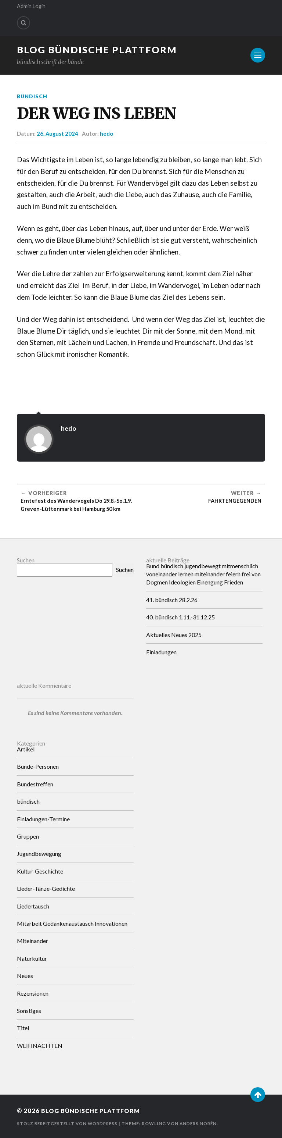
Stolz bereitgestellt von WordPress (69, 1123)
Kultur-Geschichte (40, 871)
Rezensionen (32, 992)
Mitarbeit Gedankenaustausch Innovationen (72, 923)
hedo (106, 133)
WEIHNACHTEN (39, 1045)
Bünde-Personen (38, 766)
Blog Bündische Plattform (97, 49)
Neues (25, 975)
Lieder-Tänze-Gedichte (46, 888)
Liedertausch (33, 905)
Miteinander (32, 940)
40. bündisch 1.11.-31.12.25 (180, 617)
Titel (23, 1027)
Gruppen (28, 836)
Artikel (26, 749)
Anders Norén (203, 1123)
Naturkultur (32, 958)
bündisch (32, 96)
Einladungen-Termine (43, 818)
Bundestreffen (35, 783)
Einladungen (161, 651)
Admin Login (31, 6)
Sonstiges (29, 1010)
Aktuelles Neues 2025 (174, 634)
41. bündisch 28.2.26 (172, 599)
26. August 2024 (58, 133)
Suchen (26, 559)
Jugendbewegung (39, 853)
